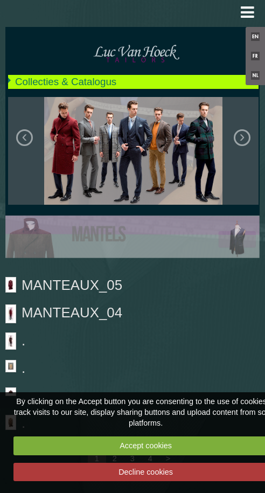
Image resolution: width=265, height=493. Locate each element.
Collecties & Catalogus (65, 81)
